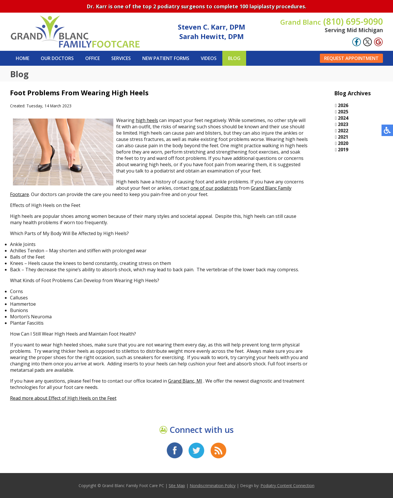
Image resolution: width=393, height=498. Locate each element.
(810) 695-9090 (331, 21)
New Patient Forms (165, 58)
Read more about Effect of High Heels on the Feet (63, 398)
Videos (209, 58)
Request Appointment (351, 58)
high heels (147, 120)
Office (92, 58)
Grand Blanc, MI (185, 381)
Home (22, 58)
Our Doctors (57, 58)
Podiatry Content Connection (287, 485)
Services (121, 58)
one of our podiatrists (214, 188)
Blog (234, 58)
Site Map (177, 485)
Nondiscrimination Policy (213, 485)
